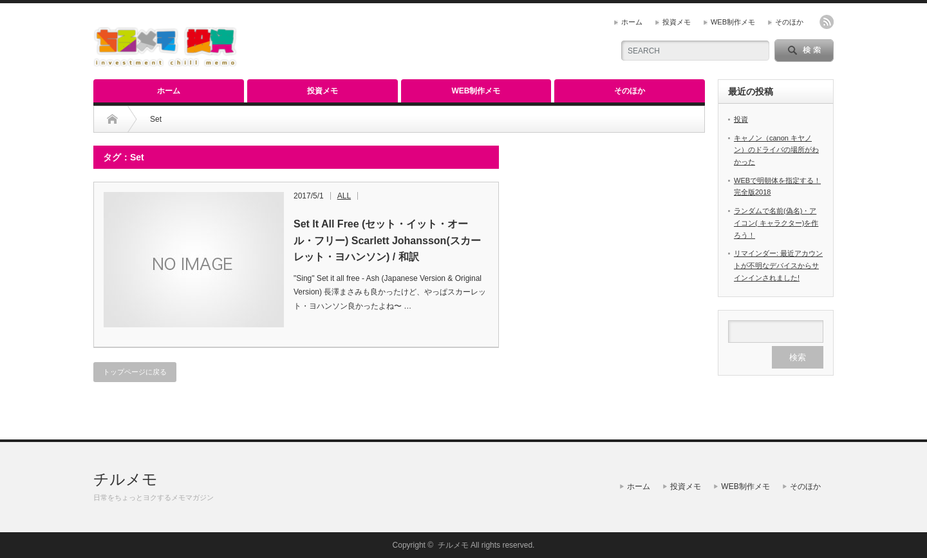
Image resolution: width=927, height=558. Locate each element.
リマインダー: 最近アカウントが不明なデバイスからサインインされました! (778, 265)
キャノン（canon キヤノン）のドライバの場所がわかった (776, 150)
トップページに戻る (135, 372)
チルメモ (125, 479)
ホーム (631, 22)
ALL (344, 195)
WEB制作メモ (733, 22)
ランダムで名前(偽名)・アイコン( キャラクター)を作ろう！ (776, 222)
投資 (741, 119)
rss (826, 22)
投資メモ (676, 22)
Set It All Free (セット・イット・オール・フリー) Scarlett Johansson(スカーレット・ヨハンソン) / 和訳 (387, 240)
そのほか (789, 22)
